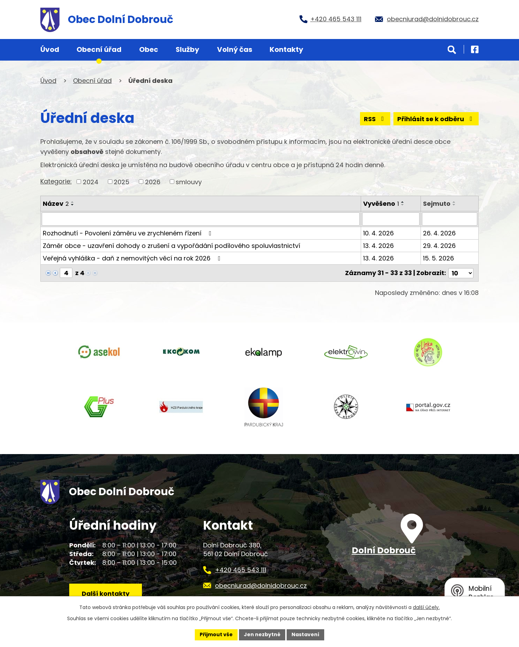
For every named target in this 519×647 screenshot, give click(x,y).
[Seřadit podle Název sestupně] (73, 204)
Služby (187, 49)
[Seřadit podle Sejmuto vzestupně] (454, 202)
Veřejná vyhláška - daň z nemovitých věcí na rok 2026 (133, 258)
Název (56, 203)
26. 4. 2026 (439, 233)
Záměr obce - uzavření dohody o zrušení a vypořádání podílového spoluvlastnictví (171, 245)
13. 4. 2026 (378, 245)
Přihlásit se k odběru (436, 119)
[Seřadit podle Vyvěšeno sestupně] (403, 204)
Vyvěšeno (381, 203)
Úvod (49, 49)
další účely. (426, 607)
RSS (375, 119)
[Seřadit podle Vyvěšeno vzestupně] (403, 202)
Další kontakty (105, 593)
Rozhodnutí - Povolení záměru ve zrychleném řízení (128, 233)
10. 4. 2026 (378, 233)
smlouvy (189, 181)
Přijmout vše (216, 634)
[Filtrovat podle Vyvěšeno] (390, 219)
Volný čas (234, 49)
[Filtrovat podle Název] (201, 219)
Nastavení (305, 634)
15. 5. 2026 (438, 258)
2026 (152, 181)
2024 (90, 181)
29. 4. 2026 (439, 245)
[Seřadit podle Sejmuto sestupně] (454, 204)
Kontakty (286, 49)
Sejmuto (436, 203)
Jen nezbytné (262, 634)
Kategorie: (56, 181)
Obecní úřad (99, 49)
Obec (148, 49)
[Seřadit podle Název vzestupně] (73, 202)
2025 (121, 181)
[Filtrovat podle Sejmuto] (449, 219)
